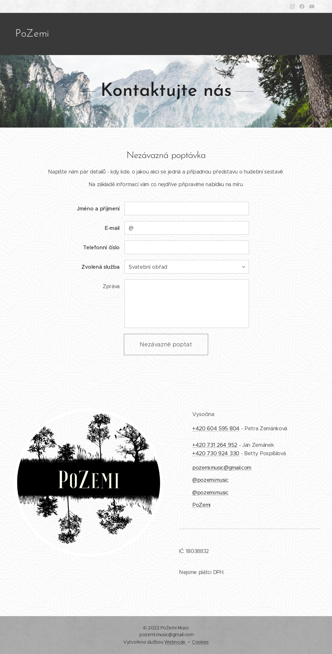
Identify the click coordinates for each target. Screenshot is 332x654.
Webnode (174, 642)
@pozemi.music (210, 480)
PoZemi (201, 505)
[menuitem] (282, 34)
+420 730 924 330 (215, 453)
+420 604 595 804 (216, 428)
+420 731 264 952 (214, 444)
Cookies (200, 642)
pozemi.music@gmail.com (221, 467)
